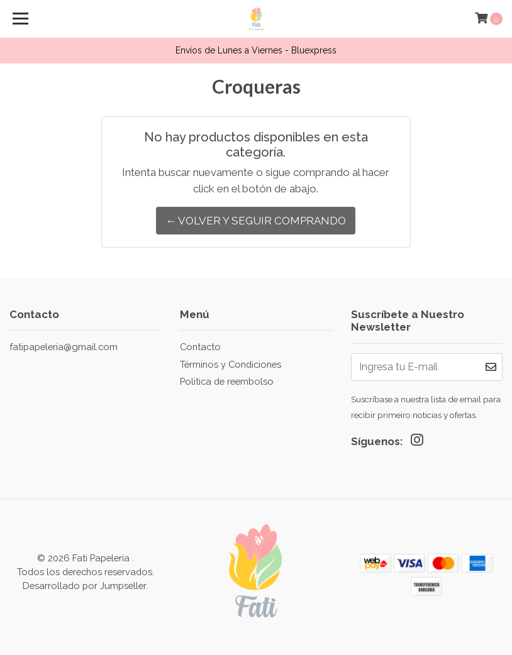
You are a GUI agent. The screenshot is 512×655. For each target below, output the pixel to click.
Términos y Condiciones (230, 364)
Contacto (200, 346)
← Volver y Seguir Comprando (255, 220)
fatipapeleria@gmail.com (63, 346)
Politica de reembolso (227, 381)
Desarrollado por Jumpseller (84, 585)
